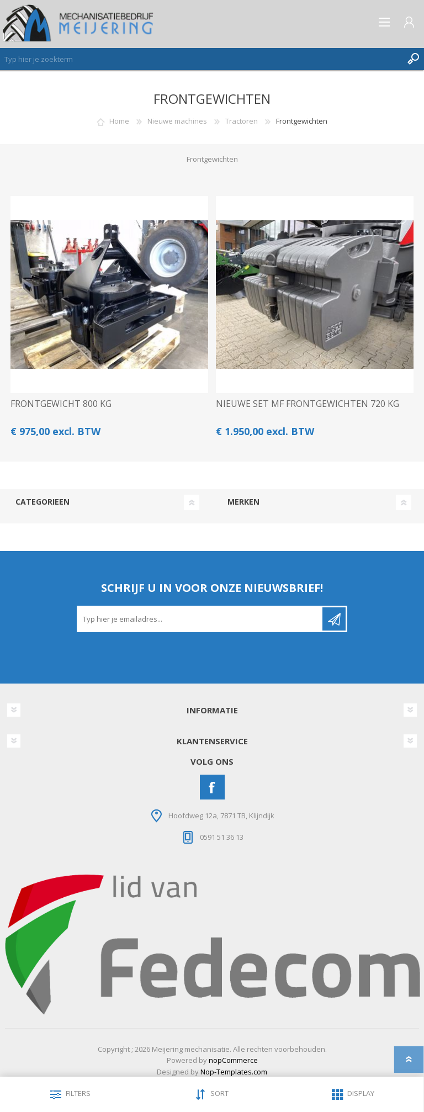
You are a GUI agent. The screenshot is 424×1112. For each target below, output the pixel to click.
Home (119, 121)
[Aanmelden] (200, 619)
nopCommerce (233, 1060)
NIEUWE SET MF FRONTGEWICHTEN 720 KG (307, 404)
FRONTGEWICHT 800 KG (61, 404)
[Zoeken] (201, 59)
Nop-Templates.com (233, 1072)
